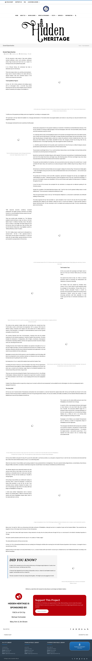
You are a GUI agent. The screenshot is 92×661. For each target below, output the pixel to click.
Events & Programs (43, 15)
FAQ (25, 2)
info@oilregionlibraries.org (10, 653)
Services (60, 15)
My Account (9, 2)
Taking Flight (7, 634)
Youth (53, 15)
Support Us (18, 2)
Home (16, 15)
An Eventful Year (84, 634)
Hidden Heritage (23, 53)
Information (68, 15)
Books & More (31, 15)
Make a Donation (41, 611)
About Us (22, 15)
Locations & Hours (33, 2)
